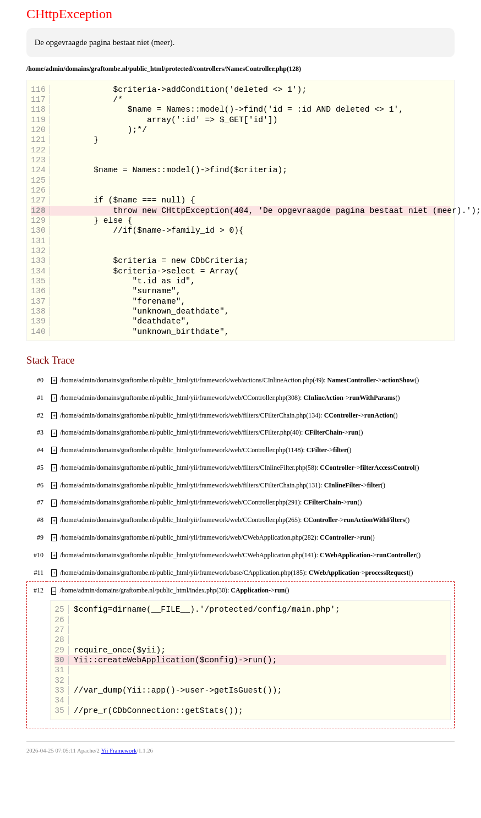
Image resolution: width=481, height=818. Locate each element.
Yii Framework (118, 751)
